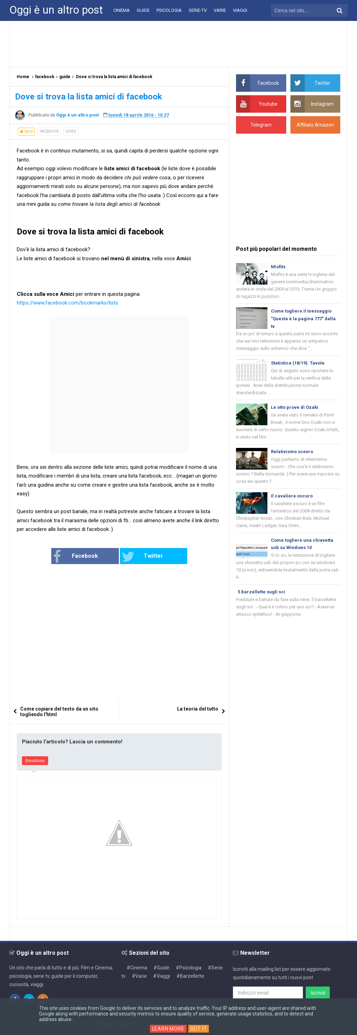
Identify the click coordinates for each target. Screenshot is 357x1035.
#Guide (161, 967)
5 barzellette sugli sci (261, 591)
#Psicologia (189, 967)
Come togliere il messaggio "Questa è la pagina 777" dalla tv (303, 318)
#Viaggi (161, 976)
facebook (49, 131)
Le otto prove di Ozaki (294, 407)
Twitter (143, 557)
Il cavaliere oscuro (292, 495)
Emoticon (35, 760)
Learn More (168, 1029)
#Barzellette (190, 976)
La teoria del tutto (197, 709)
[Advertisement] (178, 43)
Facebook (75, 557)
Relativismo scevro (292, 451)
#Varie (139, 976)
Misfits (278, 266)
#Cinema (137, 967)
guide (71, 131)
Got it (198, 1029)
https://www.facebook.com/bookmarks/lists (67, 303)
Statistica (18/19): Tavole (298, 363)
